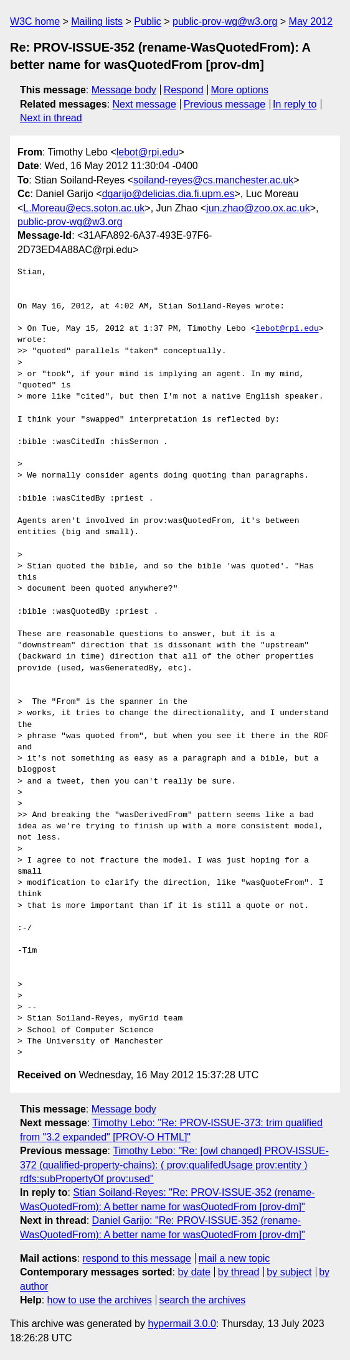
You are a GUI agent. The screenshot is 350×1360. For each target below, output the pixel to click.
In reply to (294, 104)
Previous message (225, 104)
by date (193, 1272)
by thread (239, 1272)
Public (147, 21)
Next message (144, 104)
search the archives (202, 1300)
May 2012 (311, 21)
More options (240, 90)
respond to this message (136, 1258)
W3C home (35, 21)
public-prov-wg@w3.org (225, 21)
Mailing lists (97, 21)
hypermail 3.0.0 (181, 1323)
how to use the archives (99, 1300)
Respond (184, 90)
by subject (289, 1272)
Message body (124, 90)
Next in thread (51, 118)
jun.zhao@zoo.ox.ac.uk (258, 208)
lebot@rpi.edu (147, 152)
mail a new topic (234, 1258)
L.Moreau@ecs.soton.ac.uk (83, 208)
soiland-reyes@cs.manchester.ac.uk (213, 180)
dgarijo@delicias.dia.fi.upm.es (168, 193)
